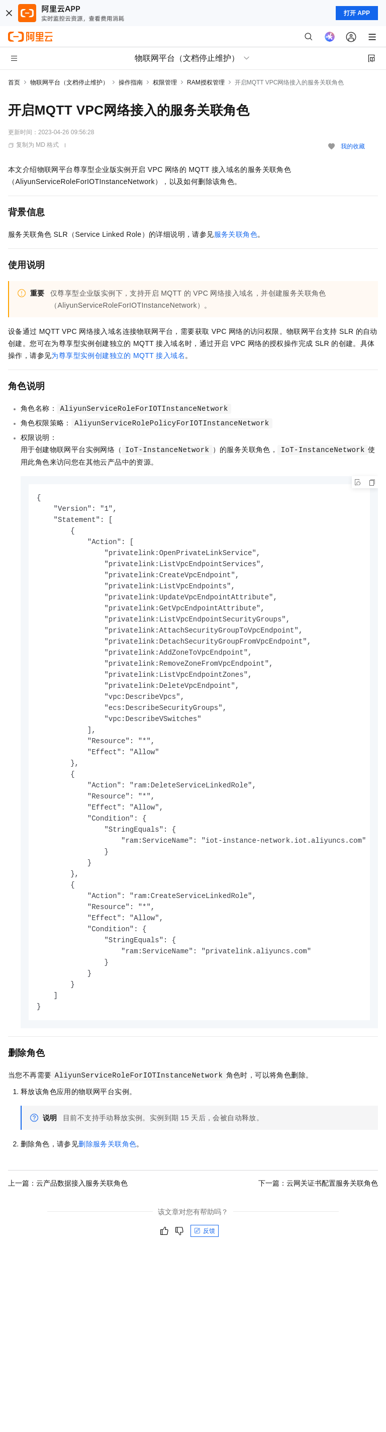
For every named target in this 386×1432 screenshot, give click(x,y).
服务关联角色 (235, 234)
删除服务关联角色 (107, 1168)
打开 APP (357, 13)
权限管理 (165, 82)
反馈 (204, 1254)
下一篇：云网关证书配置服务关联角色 (318, 1207)
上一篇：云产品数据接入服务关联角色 (68, 1207)
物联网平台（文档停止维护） (69, 82)
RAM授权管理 (206, 82)
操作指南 (131, 82)
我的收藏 (353, 146)
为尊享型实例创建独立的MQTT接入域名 (118, 355)
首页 (14, 82)
